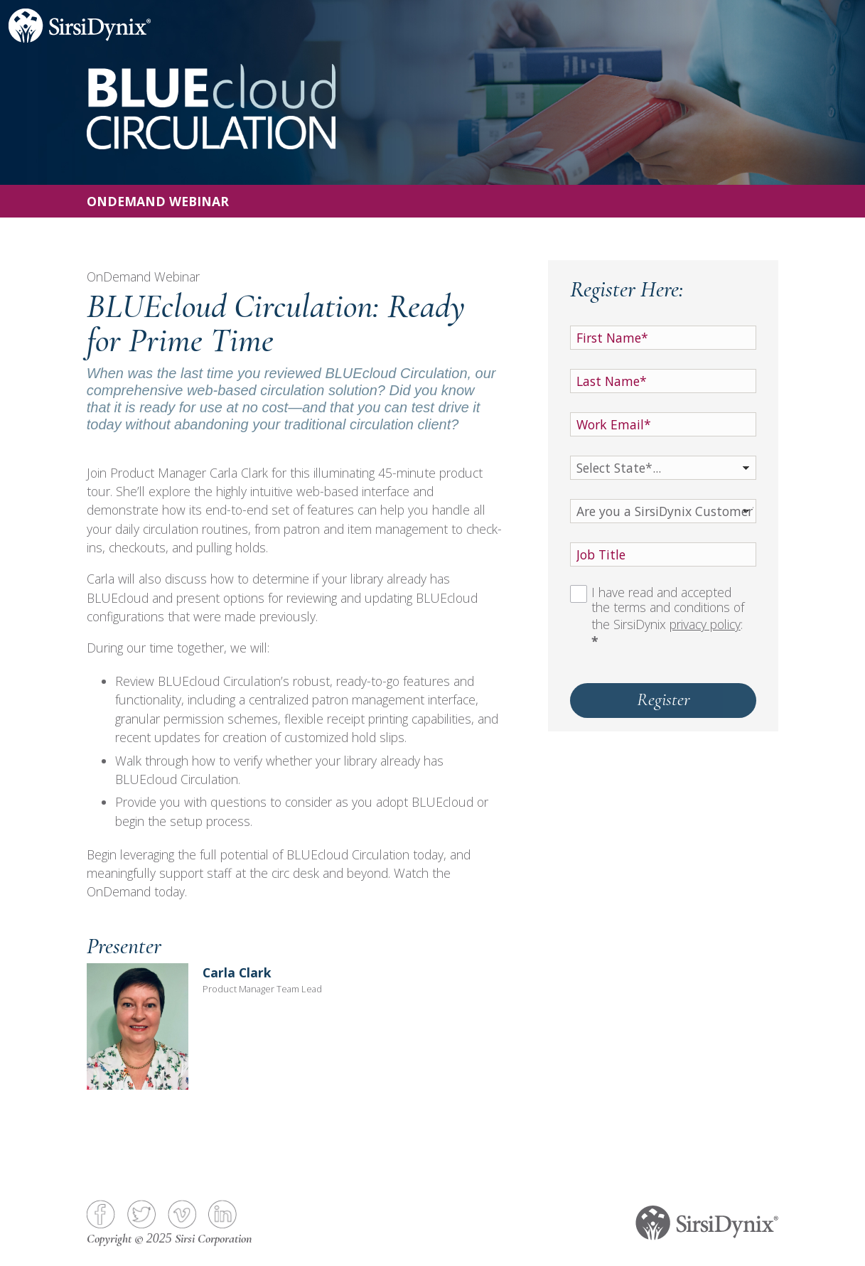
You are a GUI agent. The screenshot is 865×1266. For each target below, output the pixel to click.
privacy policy (705, 624)
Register (663, 699)
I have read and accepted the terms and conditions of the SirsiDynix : (667, 617)
